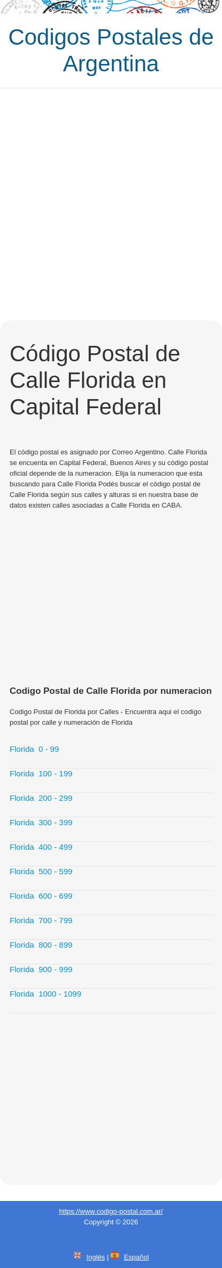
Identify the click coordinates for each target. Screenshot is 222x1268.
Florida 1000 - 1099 (45, 993)
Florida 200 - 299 (41, 797)
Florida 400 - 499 (41, 846)
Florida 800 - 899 (41, 944)
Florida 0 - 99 (34, 748)
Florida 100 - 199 (41, 773)
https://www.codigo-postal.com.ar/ (111, 1211)
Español (136, 1257)
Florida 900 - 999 (41, 969)
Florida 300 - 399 (41, 822)
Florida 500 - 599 (41, 871)
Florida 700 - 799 (41, 920)
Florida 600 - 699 (41, 895)
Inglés (95, 1257)
